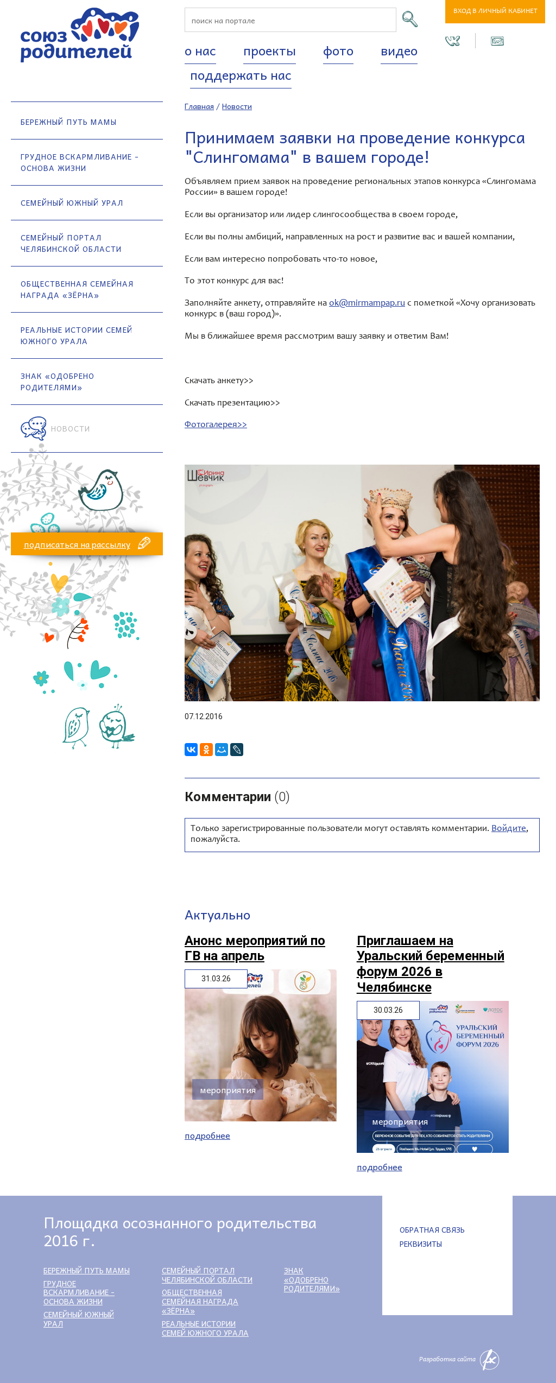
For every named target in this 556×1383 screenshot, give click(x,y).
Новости (70, 428)
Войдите (508, 829)
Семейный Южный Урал (72, 202)
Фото (338, 50)
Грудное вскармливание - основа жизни (80, 162)
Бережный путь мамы (69, 122)
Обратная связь (432, 1229)
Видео (399, 50)
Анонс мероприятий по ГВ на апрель (255, 948)
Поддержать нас (241, 74)
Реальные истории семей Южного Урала (76, 335)
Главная (199, 106)
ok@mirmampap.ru (367, 303)
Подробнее (207, 1135)
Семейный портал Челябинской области (71, 243)
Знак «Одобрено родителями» (57, 381)
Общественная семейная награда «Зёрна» (77, 289)
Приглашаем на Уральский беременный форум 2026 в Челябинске (430, 964)
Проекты (269, 50)
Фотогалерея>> (216, 425)
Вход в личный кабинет (495, 11)
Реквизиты (421, 1243)
